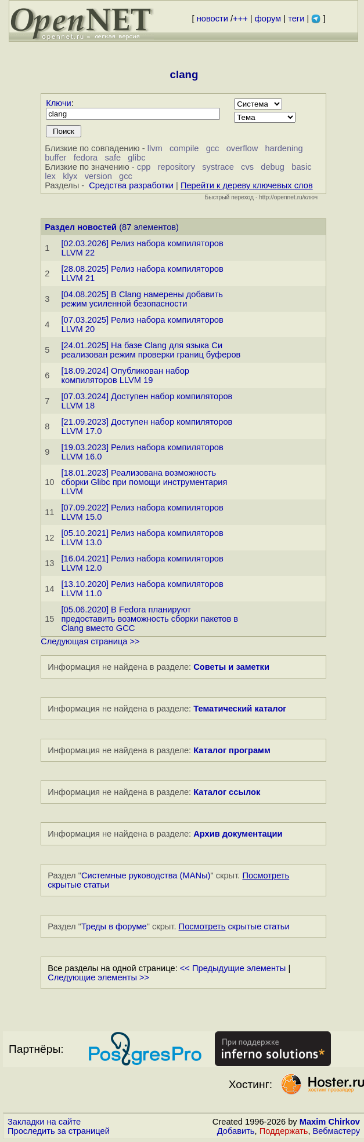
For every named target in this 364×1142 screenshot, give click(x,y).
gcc (212, 148)
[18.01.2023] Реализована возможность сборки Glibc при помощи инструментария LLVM (145, 482)
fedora (86, 157)
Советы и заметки (231, 667)
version (98, 176)
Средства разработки (131, 185)
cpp (144, 167)
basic (301, 167)
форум (268, 18)
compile (184, 148)
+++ (240, 18)
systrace (218, 167)
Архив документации (237, 833)
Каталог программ (232, 750)
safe (112, 157)
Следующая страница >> (90, 641)
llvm (155, 148)
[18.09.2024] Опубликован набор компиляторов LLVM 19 (125, 375)
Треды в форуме (114, 926)
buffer (55, 157)
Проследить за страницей (59, 1131)
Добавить (236, 1131)
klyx (70, 176)
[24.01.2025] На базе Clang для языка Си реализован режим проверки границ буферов (151, 350)
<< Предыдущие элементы (233, 968)
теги (296, 18)
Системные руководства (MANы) (146, 875)
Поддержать (284, 1131)
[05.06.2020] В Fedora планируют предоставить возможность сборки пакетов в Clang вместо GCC (150, 619)
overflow (242, 148)
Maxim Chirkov (330, 1121)
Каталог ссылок (226, 792)
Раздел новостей (81, 227)
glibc (136, 157)
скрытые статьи (234, 926)
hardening (283, 148)
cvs (247, 167)
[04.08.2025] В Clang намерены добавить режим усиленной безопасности (143, 299)
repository (176, 167)
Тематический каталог (239, 708)
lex (50, 176)
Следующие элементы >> (98, 977)
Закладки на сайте (44, 1121)
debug (272, 167)
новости (212, 18)
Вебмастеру (336, 1131)
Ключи (58, 103)
